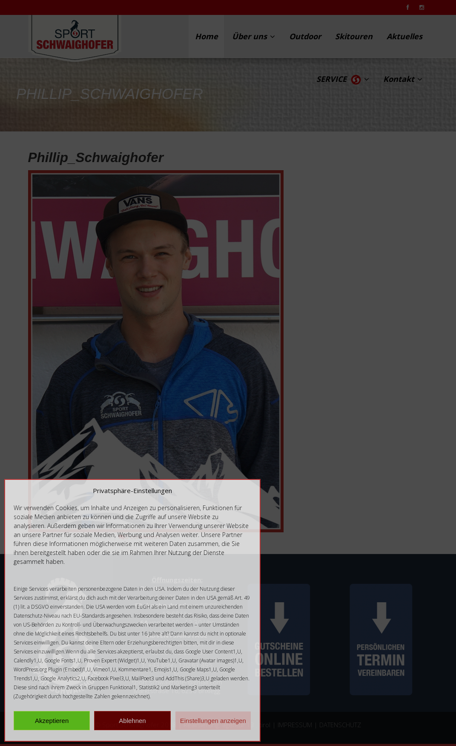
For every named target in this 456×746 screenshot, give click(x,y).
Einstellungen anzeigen (213, 720)
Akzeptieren (52, 720)
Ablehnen (132, 720)
